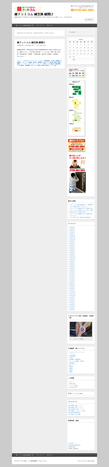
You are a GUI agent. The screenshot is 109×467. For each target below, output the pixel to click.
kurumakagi (28, 45)
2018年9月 (72, 259)
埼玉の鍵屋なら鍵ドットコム (75, 405)
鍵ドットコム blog (76, 393)
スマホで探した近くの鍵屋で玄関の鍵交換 (79, 217)
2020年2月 (72, 232)
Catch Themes (91, 461)
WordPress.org (73, 387)
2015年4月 (72, 306)
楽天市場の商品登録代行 (74, 412)
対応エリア (50, 25)
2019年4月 (72, 250)
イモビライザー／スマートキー (30, 60)
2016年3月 (72, 288)
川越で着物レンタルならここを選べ (77, 410)
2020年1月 (72, 234)
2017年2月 (72, 277)
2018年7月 (72, 263)
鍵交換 (51, 62)
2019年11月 (72, 238)
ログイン (71, 382)
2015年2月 (72, 309)
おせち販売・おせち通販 (74, 414)
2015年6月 (72, 302)
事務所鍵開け (47, 60)
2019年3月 (72, 252)
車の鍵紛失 (21, 65)
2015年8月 (72, 299)
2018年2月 (72, 270)
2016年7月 (72, 283)
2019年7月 (72, 245)
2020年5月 (72, 227)
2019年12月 (72, 236)
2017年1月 (72, 279)
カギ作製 (44, 63)
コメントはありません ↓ (41, 45)
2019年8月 (72, 243)
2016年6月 (72, 284)
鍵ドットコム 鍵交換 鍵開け (33, 14)
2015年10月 (72, 295)
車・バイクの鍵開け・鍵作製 (29, 62)
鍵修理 (55, 62)
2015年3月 (72, 308)
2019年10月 (72, 239)
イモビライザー (31, 63)
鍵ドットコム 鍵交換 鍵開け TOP (25, 25)
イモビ (25, 63)
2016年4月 (72, 286)
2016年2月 (72, 290)
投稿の (72, 383)
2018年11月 (72, 256)
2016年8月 (72, 281)
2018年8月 (72, 261)
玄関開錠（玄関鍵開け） (75, 359)
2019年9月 (72, 241)
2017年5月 (72, 272)
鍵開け (18, 63)
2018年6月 (72, 265)
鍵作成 (43, 65)
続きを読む (21, 56)
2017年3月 (72, 275)
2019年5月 (72, 248)
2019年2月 (72, 254)
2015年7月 (72, 300)
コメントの (73, 385)
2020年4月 (72, 229)
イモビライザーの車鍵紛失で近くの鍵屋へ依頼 (81, 208)
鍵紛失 (59, 62)
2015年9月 (72, 297)
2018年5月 (72, 266)
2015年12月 (72, 291)
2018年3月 (72, 268)
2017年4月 (72, 274)
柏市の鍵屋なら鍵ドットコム (75, 407)
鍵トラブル (46, 62)
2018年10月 (72, 257)
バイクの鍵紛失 (50, 63)
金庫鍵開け (40, 62)
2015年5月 (72, 304)
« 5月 (73, 59)
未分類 (52, 60)
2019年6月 (72, 247)
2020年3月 (72, 231)
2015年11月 (72, 293)
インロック (40, 60)
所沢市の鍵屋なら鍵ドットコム (76, 409)
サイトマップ (40, 25)
